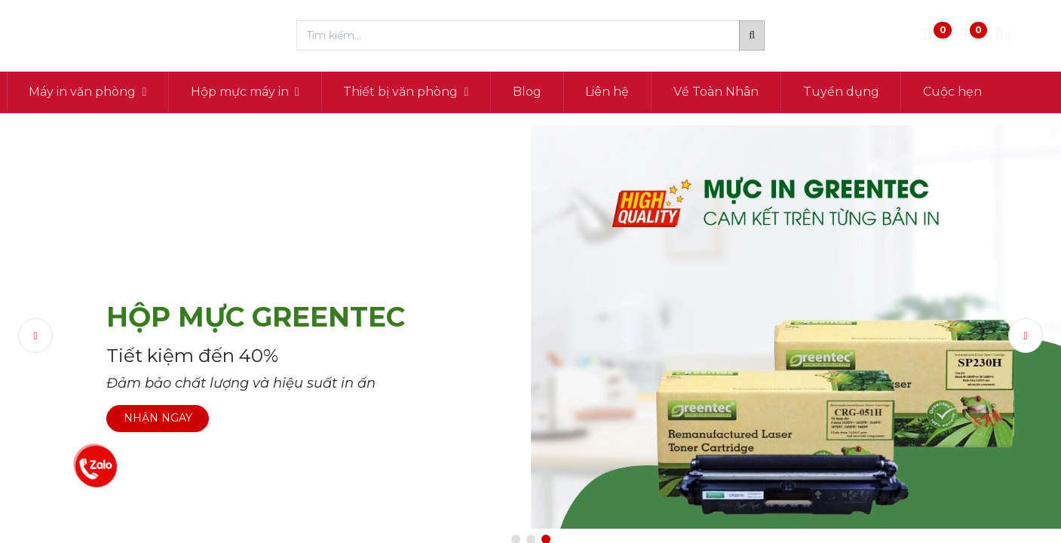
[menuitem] (571, 92)
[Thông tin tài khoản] (1003, 36)
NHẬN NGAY (158, 418)
